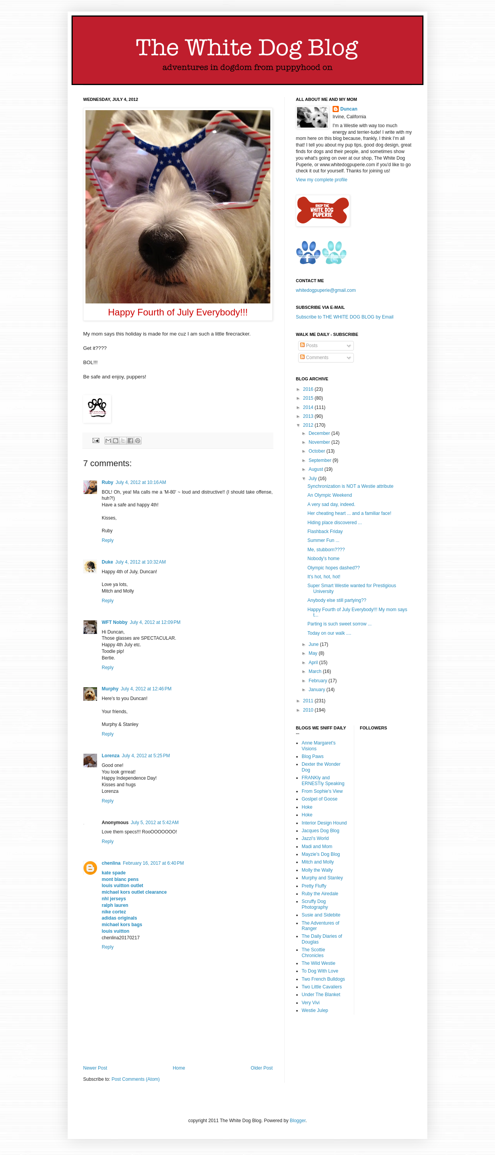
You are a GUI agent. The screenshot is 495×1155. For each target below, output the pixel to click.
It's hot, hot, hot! (323, 576)
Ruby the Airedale (320, 893)
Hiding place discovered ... (334, 522)
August (316, 469)
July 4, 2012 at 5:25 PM (146, 755)
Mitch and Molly (318, 862)
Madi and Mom (317, 846)
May (314, 653)
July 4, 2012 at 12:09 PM (155, 622)
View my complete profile (321, 179)
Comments (314, 357)
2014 (309, 407)
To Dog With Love (320, 971)
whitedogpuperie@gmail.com (326, 290)
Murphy (110, 689)
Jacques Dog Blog (320, 830)
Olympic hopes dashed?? (333, 568)
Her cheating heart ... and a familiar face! (349, 513)
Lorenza (110, 755)
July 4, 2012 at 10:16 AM (141, 482)
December (320, 433)
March (316, 671)
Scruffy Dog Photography (315, 904)
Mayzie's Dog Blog (321, 854)
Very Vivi (310, 1002)
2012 (309, 425)
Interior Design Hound (324, 823)
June (314, 644)
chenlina (111, 863)
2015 (309, 398)
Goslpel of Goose (320, 799)
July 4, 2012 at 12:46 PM (146, 689)
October (317, 451)
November (320, 442)
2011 (309, 701)
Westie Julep (315, 1010)
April (314, 662)
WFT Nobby (115, 622)
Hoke (307, 807)
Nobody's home (323, 558)
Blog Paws (313, 756)
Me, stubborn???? (326, 549)
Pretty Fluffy (314, 886)
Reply (108, 540)
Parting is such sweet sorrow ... (339, 624)
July (313, 478)
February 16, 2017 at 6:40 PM (153, 863)
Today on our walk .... (329, 633)
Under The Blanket (321, 994)
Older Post (262, 1068)
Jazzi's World (315, 838)
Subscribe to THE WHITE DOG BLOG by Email (345, 317)
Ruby (107, 482)
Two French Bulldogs (323, 979)
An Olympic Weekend (329, 495)
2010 (309, 710)
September (321, 460)
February (318, 680)
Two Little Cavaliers (322, 987)
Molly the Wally (317, 870)
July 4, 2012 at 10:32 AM (140, 562)
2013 (309, 416)
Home (179, 1068)
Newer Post (95, 1068)
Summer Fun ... (323, 540)
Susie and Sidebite (321, 915)
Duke (107, 562)
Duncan (348, 109)
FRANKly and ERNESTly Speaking (323, 780)
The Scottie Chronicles (313, 952)
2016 (309, 389)
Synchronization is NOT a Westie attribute (350, 486)
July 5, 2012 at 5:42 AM (155, 822)
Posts (308, 345)
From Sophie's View (322, 791)
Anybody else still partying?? (336, 600)
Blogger (298, 1120)
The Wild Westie (318, 963)
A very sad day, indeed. (331, 504)
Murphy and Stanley (322, 878)
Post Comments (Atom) (135, 1079)
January (317, 689)
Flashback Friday (325, 531)
